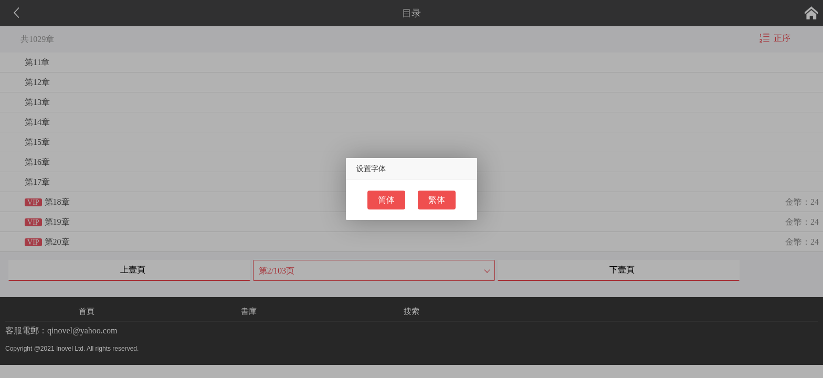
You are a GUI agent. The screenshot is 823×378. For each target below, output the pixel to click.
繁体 (436, 199)
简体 (386, 199)
